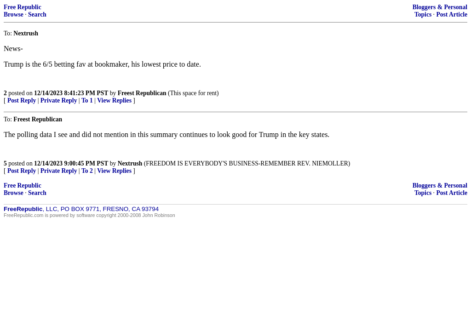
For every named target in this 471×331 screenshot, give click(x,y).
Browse (13, 14)
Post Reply (21, 100)
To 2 (87, 170)
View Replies (114, 100)
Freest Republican (142, 93)
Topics (422, 14)
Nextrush (130, 163)
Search (37, 14)
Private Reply (58, 100)
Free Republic (22, 7)
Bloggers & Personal (440, 7)
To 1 (87, 100)
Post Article (451, 14)
